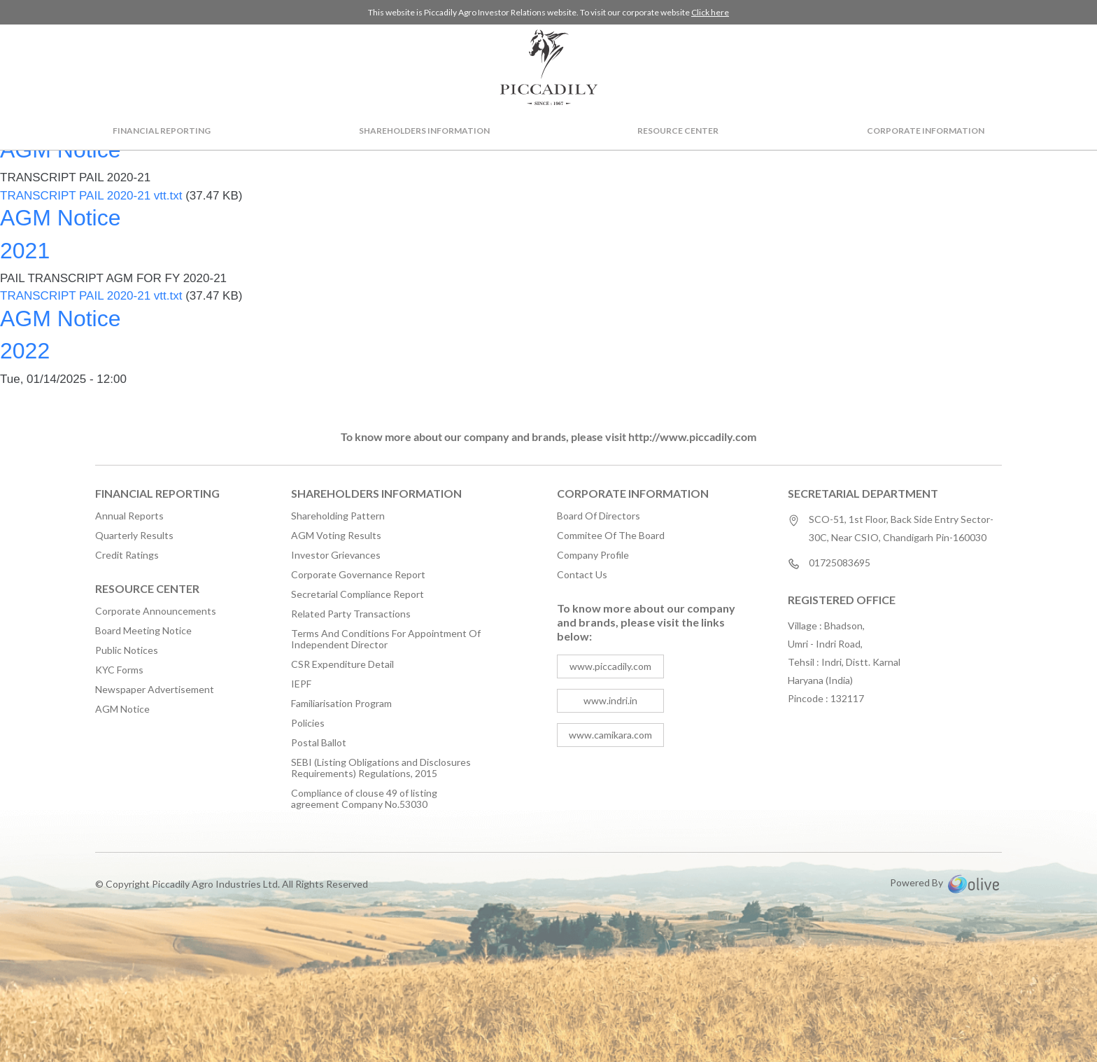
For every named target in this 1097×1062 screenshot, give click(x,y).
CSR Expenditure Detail (342, 664)
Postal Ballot (318, 742)
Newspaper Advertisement (154, 689)
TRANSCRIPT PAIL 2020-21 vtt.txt (91, 195)
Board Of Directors (598, 516)
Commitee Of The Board (611, 535)
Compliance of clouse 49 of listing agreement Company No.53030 (364, 799)
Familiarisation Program (341, 703)
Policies (308, 723)
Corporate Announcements (155, 611)
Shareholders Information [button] (424, 130)
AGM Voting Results (336, 535)
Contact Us (582, 574)
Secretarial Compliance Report (357, 594)
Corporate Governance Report (358, 574)
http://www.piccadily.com (692, 436)
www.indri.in (610, 700)
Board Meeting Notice (143, 630)
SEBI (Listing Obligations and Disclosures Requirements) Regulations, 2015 (381, 768)
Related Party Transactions (351, 614)
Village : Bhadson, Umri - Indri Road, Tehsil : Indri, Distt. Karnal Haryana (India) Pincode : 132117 (844, 662)
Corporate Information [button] (925, 130)
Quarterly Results (134, 535)
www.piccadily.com (610, 666)
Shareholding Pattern (338, 516)
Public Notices (126, 650)
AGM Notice (122, 709)
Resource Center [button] (678, 130)
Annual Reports (129, 516)
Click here (710, 12)
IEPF (301, 684)
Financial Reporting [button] (162, 130)
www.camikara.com (610, 735)
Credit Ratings (127, 555)
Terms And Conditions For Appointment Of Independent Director (386, 639)
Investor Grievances (336, 555)
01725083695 (839, 563)
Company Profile (593, 555)
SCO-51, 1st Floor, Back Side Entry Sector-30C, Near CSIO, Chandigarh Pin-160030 (901, 528)
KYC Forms (119, 670)
